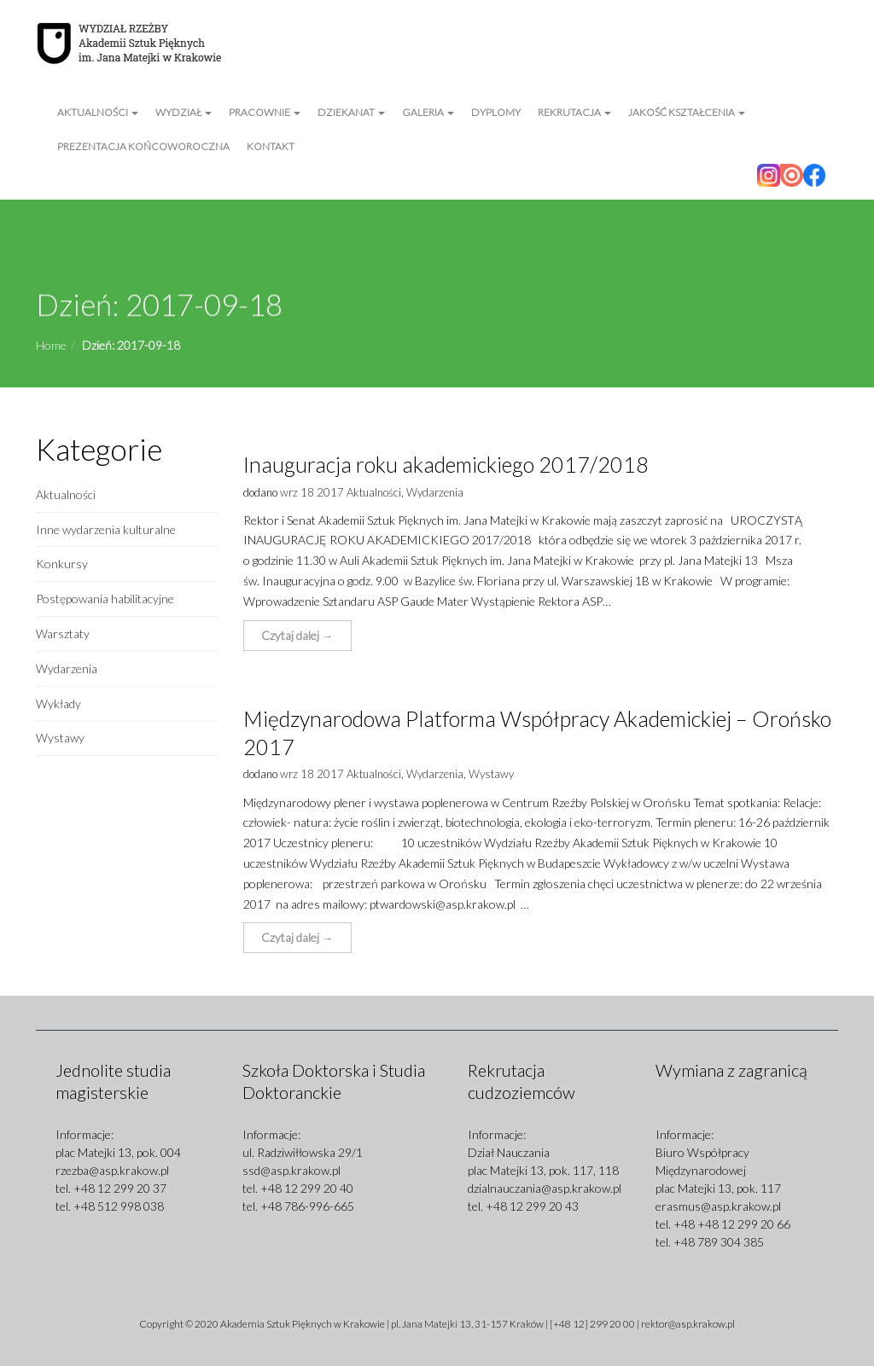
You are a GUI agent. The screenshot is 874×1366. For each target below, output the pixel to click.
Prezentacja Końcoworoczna (143, 146)
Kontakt (270, 146)
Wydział (183, 112)
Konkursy (62, 563)
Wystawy (60, 737)
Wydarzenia (66, 668)
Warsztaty (63, 633)
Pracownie (264, 112)
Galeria (428, 112)
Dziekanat (351, 112)
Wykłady (58, 703)
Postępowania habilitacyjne (105, 598)
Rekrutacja (574, 112)
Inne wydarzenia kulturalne (106, 529)
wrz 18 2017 (312, 492)
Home (51, 345)
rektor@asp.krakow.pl (688, 1323)
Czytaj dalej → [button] (297, 635)
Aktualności (97, 112)
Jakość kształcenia (686, 112)
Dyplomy (496, 112)
